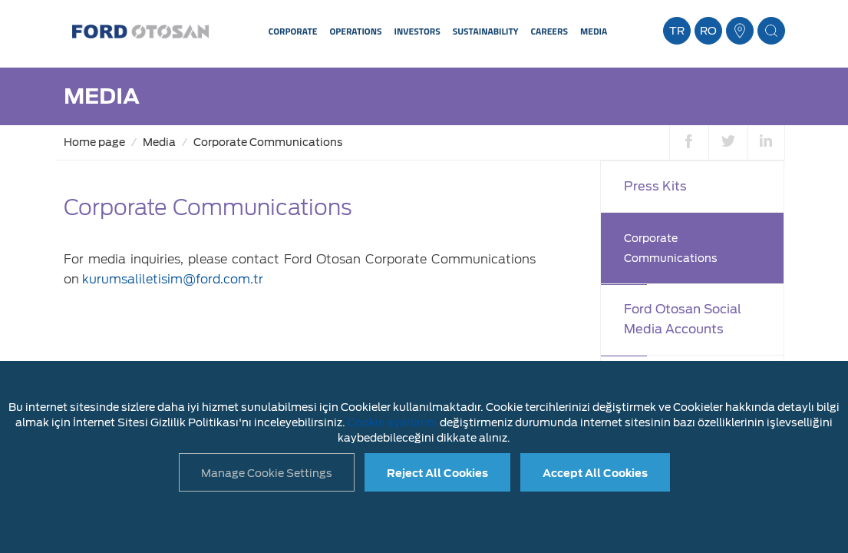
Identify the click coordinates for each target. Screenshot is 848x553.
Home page (94, 142)
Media (159, 142)
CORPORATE (293, 31)
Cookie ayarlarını (392, 422)
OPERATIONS (355, 31)
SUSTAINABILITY (486, 31)
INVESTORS (417, 31)
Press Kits (655, 186)
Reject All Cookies (437, 473)
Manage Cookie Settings (266, 473)
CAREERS (549, 31)
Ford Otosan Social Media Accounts (682, 319)
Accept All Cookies (595, 473)
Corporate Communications (268, 142)
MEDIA (593, 31)
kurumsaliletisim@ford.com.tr (172, 279)
